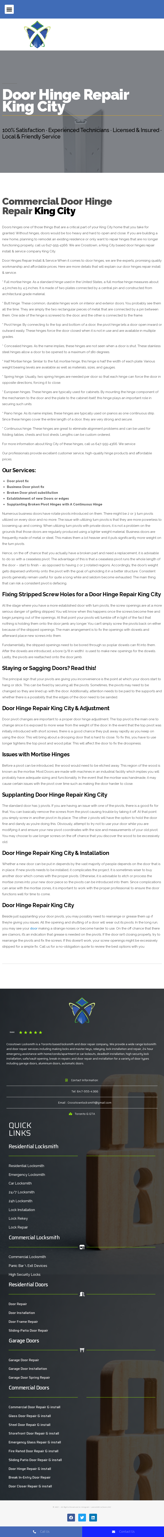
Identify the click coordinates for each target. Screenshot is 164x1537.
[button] (9, 9)
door (33, 928)
